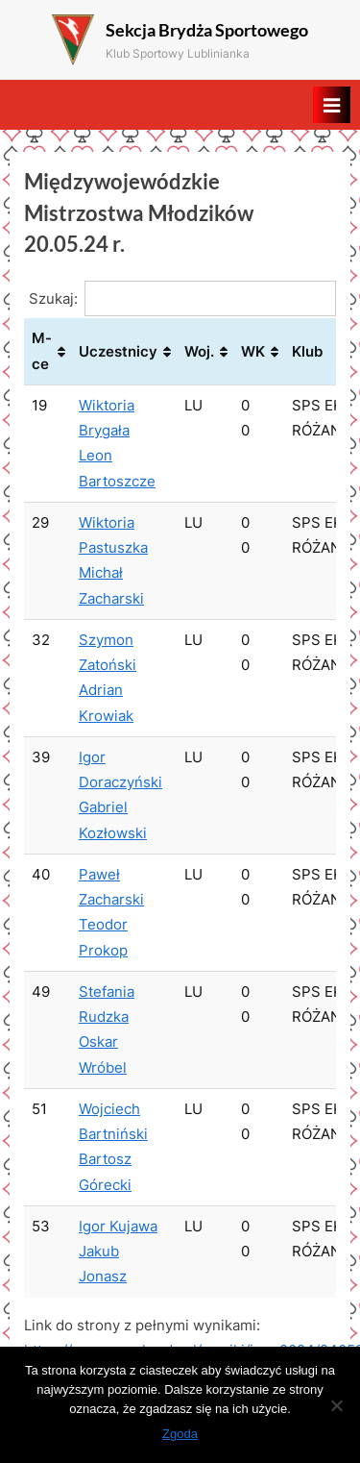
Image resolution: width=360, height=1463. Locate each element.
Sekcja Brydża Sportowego (207, 29)
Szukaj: (183, 298)
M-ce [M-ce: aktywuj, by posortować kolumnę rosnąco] (42, 350)
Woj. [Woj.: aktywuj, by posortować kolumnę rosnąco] (199, 351)
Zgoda (180, 1433)
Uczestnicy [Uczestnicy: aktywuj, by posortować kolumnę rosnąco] (118, 351)
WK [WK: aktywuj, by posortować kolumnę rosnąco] (253, 351)
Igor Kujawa (118, 1226)
